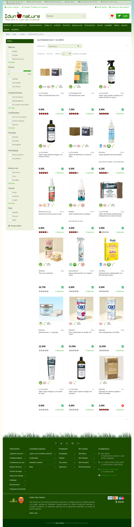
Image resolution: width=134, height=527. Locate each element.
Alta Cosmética (20, 25)
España (15, 212)
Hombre (108, 25)
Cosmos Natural (18, 121)
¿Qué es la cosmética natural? (42, 454)
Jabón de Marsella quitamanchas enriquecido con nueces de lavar (110, 215)
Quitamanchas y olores (35, 34)
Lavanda (15, 196)
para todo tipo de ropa (76, 221)
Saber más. (33, 513)
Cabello (48, 25)
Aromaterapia (35, 25)
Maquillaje (77, 25)
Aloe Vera (16, 172)
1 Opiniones (59, 114)
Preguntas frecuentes (18, 489)
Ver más (11, 62)
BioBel (14, 51)
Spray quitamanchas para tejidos (110, 155)
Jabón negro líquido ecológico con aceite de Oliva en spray (111, 96)
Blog (42, 467)
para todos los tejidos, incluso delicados (111, 162)
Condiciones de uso (18, 462)
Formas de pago (18, 471)
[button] (112, 16)
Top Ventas (16, 87)
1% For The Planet (19, 117)
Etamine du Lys (18, 59)
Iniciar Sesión (101, 7)
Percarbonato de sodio (77, 95)
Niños (116, 25)
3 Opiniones (90, 114)
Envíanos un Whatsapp (109, 469)
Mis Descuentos (87, 467)
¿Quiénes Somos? (18, 454)
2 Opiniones (59, 173)
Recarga (15, 141)
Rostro (66, 25)
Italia (14, 220)
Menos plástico (17, 155)
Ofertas (15, 79)
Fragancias (89, 25)
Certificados (42, 458)
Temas (6, 30)
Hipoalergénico (17, 101)
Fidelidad (18, 480)
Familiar (15, 137)
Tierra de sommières (46, 273)
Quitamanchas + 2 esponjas (48, 332)
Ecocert (15, 125)
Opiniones (67, 467)
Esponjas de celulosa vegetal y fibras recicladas (110, 392)
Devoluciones (18, 485)
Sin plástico (16, 158)
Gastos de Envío (18, 467)
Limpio (14, 200)
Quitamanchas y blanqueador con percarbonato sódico (110, 274)
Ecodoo (15, 55)
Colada (22, 34)
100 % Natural (17, 97)
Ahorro (15, 30)
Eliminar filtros (14, 226)
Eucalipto (15, 180)
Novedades (16, 83)
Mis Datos (87, 454)
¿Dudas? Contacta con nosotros (35, 7)
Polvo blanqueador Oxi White (109, 332)
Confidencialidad (18, 458)
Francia (15, 216)
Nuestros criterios (42, 462)
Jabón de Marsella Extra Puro (49, 95)
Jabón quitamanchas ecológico (79, 214)
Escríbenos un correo (109, 475)
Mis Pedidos (87, 458)
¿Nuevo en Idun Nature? (119, 7)
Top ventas (67, 462)
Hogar (124, 25)
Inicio (8, 34)
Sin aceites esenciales (20, 105)
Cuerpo (57, 25)
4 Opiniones (120, 114)
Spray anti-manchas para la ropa (50, 214)
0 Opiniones (59, 291)
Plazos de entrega (18, 476)
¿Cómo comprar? (12, 7)
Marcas (7, 25)
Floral (14, 192)
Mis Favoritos (87, 462)
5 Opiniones (90, 173)
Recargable (16, 145)
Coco (14, 176)
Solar (100, 25)
